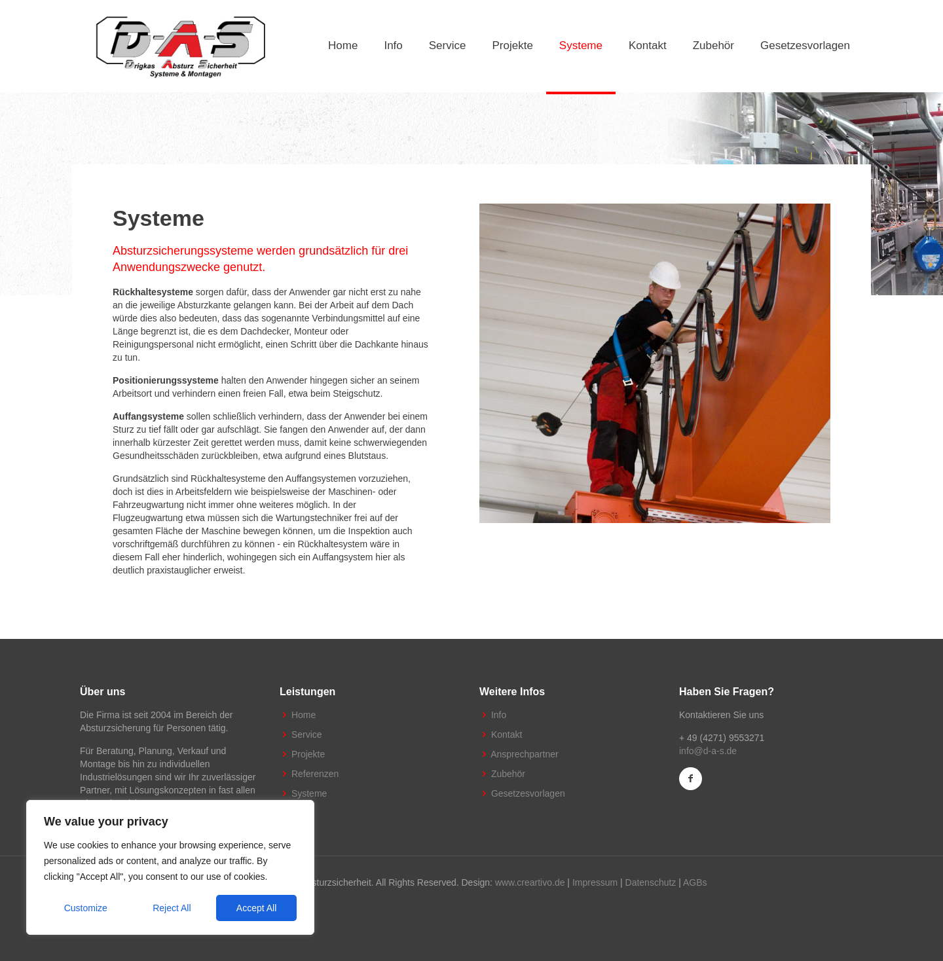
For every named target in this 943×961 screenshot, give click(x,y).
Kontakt (506, 734)
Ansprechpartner (524, 754)
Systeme (309, 793)
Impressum (595, 882)
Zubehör (508, 774)
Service (306, 734)
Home (303, 715)
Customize (85, 908)
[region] (170, 867)
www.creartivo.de (530, 882)
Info (498, 715)
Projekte (308, 754)
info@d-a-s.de (708, 751)
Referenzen (315, 774)
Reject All (172, 908)
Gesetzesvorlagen (528, 793)
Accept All (256, 908)
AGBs (695, 882)
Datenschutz (650, 882)
